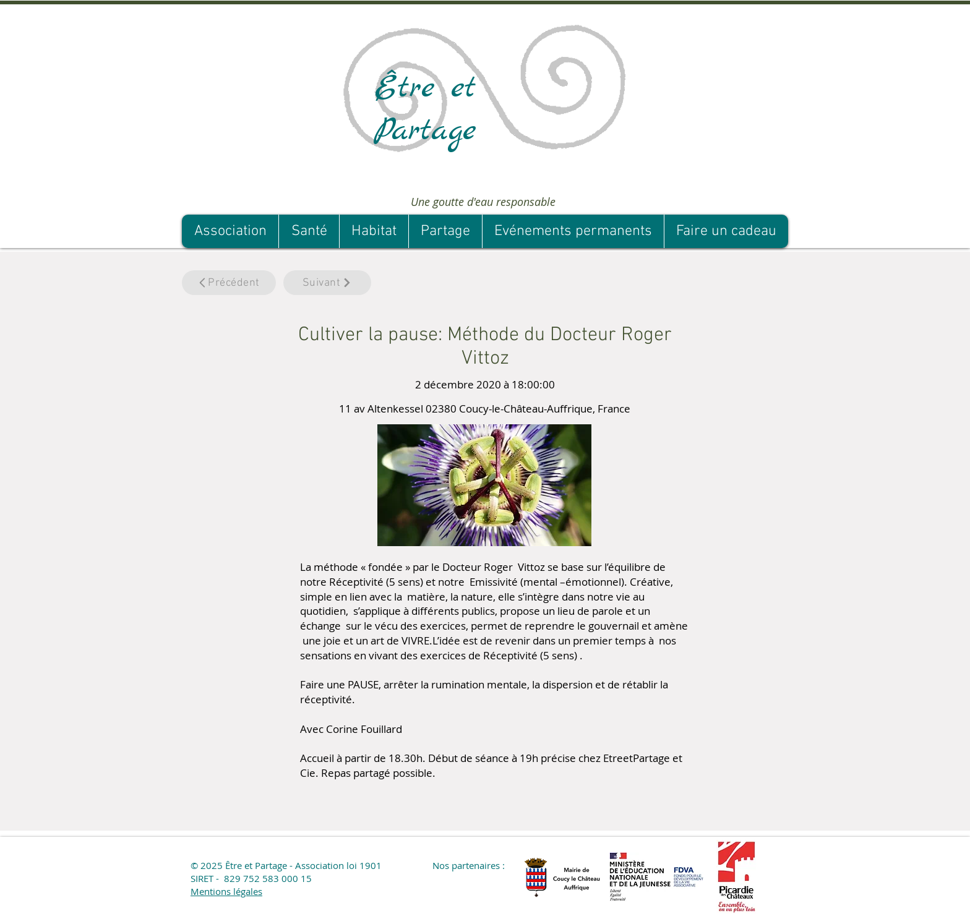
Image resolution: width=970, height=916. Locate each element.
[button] (495, 812)
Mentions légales (226, 891)
